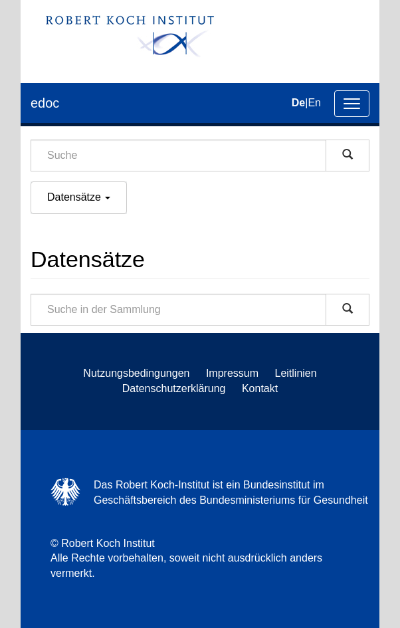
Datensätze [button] (78, 197)
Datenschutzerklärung (174, 388)
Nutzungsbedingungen (136, 373)
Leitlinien (296, 373)
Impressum (232, 373)
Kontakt (260, 388)
